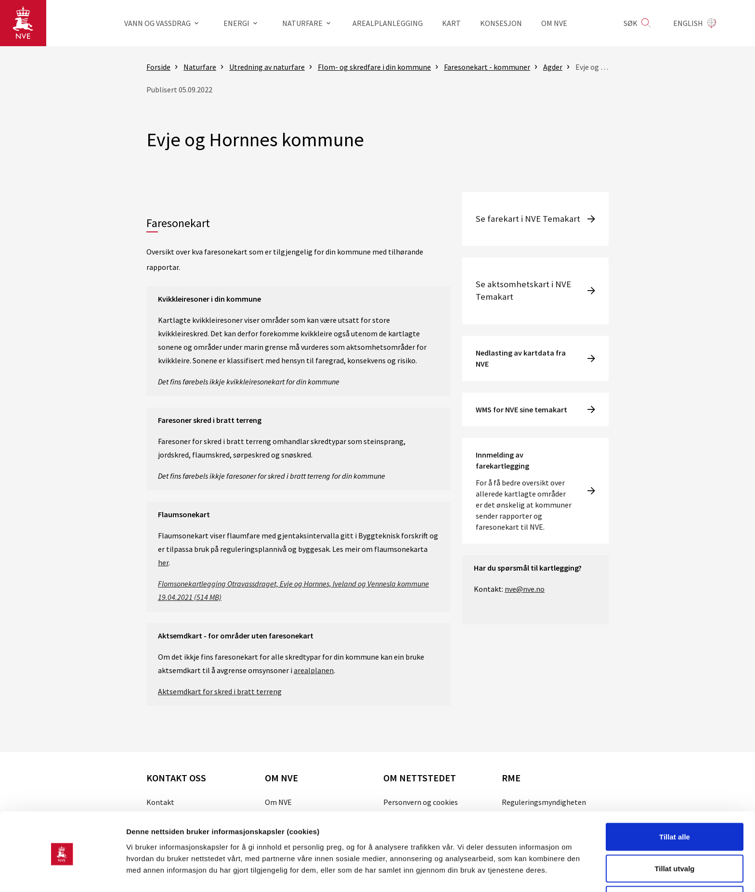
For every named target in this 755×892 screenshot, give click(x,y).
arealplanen (314, 670)
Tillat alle (674, 803)
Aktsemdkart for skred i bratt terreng (220, 691)
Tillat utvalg (674, 835)
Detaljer (512, 867)
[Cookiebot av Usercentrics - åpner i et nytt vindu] (62, 873)
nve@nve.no (525, 589)
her (163, 562)
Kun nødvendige (674, 866)
